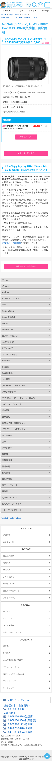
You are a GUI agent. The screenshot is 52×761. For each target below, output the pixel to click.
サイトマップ (8, 688)
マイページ (7, 618)
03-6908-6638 (16, 709)
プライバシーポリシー (12, 667)
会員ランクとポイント (12, 632)
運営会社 (6, 646)
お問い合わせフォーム (18, 700)
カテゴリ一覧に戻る (26, 153)
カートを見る (8, 625)
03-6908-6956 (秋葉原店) (22, 720)
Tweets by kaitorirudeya (11, 518)
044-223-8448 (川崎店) (20, 728)
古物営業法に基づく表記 (13, 660)
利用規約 (6, 653)
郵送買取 (17, 243)
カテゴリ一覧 (8, 542)
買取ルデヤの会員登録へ (26, 266)
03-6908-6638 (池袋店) (20, 716)
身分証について (9, 584)
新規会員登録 (8, 556)
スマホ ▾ (19, 10)
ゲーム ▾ (6, 10)
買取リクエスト (26, 137)
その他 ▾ (46, 10)
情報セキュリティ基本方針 (14, 674)
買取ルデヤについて (11, 591)
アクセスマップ (9, 598)
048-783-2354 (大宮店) (20, 732)
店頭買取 (6, 243)
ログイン (6, 611)
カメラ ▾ (32, 10)
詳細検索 (6, 535)
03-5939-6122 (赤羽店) (20, 724)
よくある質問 (8, 577)
